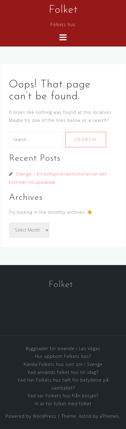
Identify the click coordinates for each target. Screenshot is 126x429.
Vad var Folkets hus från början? (63, 395)
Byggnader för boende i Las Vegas (63, 348)
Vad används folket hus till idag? (63, 372)
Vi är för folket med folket (63, 403)
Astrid (85, 416)
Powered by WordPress (31, 416)
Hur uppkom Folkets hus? (63, 356)
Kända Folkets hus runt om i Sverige (63, 364)
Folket (63, 10)
